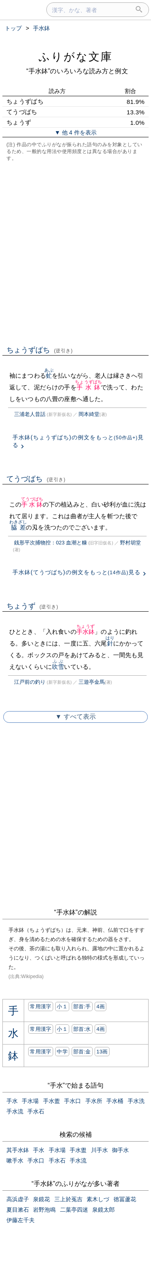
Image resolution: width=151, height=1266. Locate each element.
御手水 (120, 1150)
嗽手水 (14, 1160)
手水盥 (51, 1101)
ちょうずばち (39, 350)
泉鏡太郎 (103, 1209)
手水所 (93, 1101)
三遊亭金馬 (92, 682)
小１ (62, 1006)
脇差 (18, 527)
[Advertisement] (75, 252)
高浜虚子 (17, 1199)
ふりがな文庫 (76, 56)
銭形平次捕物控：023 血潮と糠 (50, 543)
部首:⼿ (82, 1006)
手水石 (35, 1111)
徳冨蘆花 (125, 1199)
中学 (62, 1052)
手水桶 (114, 1101)
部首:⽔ (82, 1029)
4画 (100, 1006)
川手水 (99, 1150)
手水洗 (136, 1101)
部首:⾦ (82, 1052)
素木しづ (98, 1199)
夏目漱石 (17, 1209)
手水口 (72, 1101)
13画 (102, 1052)
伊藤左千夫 (20, 1220)
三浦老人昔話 (30, 414)
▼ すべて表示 (75, 716)
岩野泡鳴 (44, 1209)
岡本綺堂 (89, 414)
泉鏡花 (41, 1199)
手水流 (14, 1111)
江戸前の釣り (30, 682)
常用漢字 (40, 1006)
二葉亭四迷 (74, 1209)
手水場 (30, 1101)
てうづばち (36, 479)
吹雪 (58, 666)
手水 (12, 1101)
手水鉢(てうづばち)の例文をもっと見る (76, 572)
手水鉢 (88, 387)
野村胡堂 (130, 543)
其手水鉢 (17, 1150)
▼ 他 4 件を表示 (75, 132)
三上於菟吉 (68, 1199)
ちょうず (32, 606)
